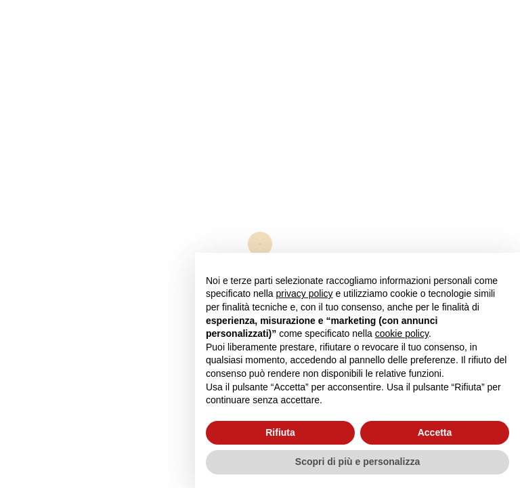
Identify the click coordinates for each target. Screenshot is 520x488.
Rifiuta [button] (280, 432)
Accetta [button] (435, 432)
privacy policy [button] (304, 293)
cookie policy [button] (402, 333)
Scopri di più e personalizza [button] (357, 461)
